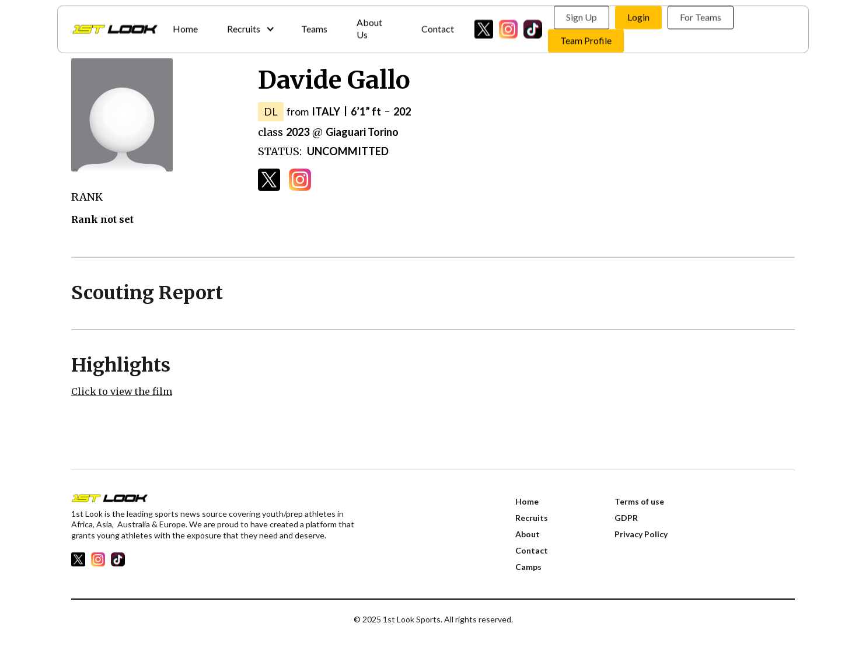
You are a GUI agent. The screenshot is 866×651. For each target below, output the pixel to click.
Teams (314, 26)
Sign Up (581, 14)
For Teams (700, 14)
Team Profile (586, 38)
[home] (115, 27)
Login (638, 14)
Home (185, 26)
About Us (369, 26)
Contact (437, 26)
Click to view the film (121, 391)
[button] (249, 26)
